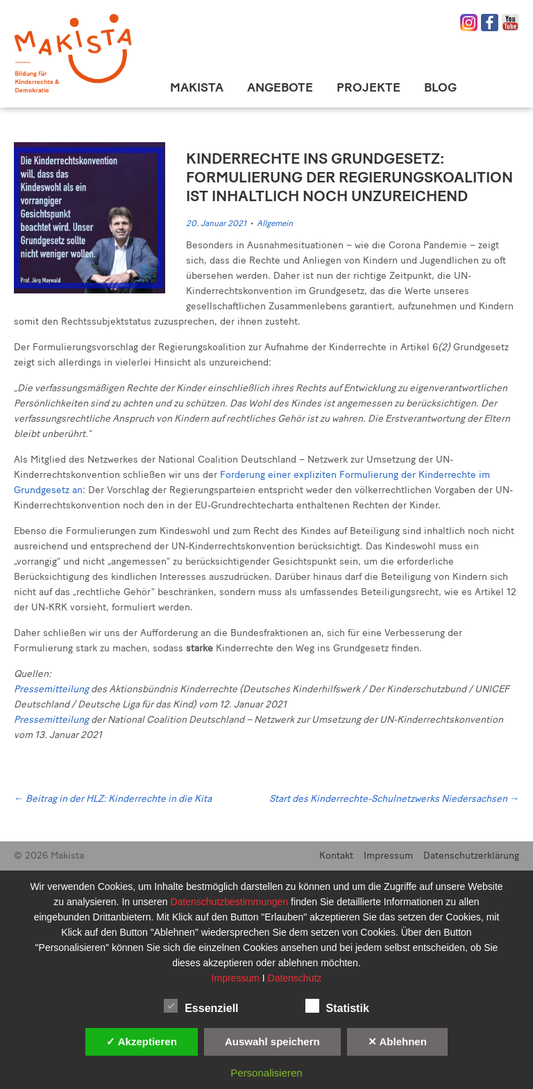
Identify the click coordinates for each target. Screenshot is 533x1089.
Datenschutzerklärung (471, 855)
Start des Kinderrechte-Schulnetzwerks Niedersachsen (394, 799)
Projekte (368, 87)
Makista (196, 87)
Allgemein (275, 223)
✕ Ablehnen (397, 1041)
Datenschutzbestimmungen (230, 901)
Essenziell (201, 1005)
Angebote (280, 87)
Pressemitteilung (51, 689)
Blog (440, 87)
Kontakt (336, 855)
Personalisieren (266, 1073)
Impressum (388, 855)
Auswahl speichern (272, 1041)
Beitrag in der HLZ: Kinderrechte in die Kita (113, 799)
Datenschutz (295, 978)
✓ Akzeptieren (141, 1041)
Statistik (337, 1005)
